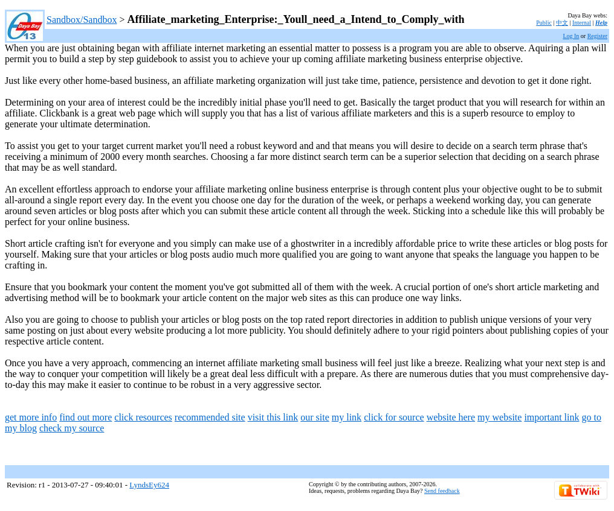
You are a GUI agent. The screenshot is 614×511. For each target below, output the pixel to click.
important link (551, 417)
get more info (31, 417)
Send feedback (442, 490)
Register (597, 36)
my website (499, 417)
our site (314, 417)
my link (346, 417)
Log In (571, 36)
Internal (581, 22)
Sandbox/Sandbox (82, 19)
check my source (72, 428)
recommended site (210, 417)
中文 (562, 22)
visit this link (273, 417)
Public (544, 22)
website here (451, 417)
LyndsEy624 (149, 484)
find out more (85, 417)
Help (601, 22)
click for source (394, 417)
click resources (143, 417)
